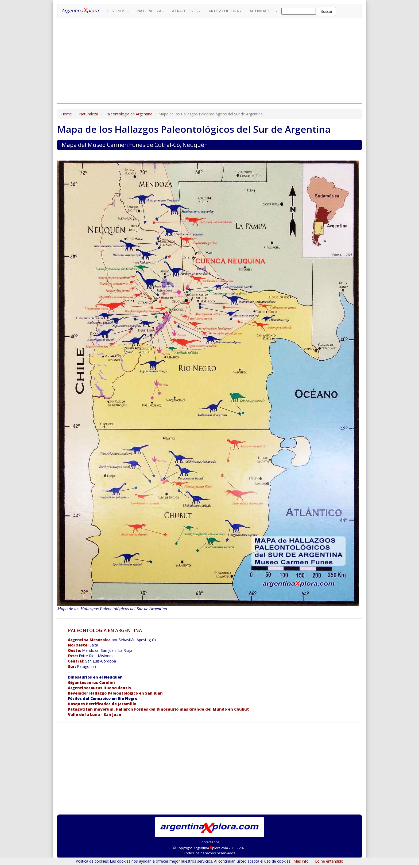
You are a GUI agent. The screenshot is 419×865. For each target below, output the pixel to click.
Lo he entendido (329, 861)
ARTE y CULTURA (225, 10)
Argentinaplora (80, 10)
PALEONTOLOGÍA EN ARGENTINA (105, 630)
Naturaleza (88, 113)
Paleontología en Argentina (128, 113)
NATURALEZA (150, 10)
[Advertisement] (209, 60)
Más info (301, 861)
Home (66, 113)
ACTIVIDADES (263, 10)
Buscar (326, 11)
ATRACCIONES (186, 10)
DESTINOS (118, 10)
